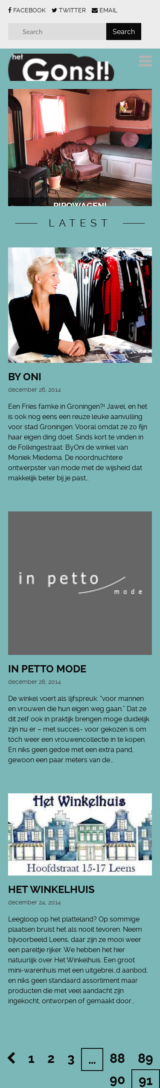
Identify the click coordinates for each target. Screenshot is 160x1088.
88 (117, 1044)
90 (117, 1065)
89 (145, 1044)
